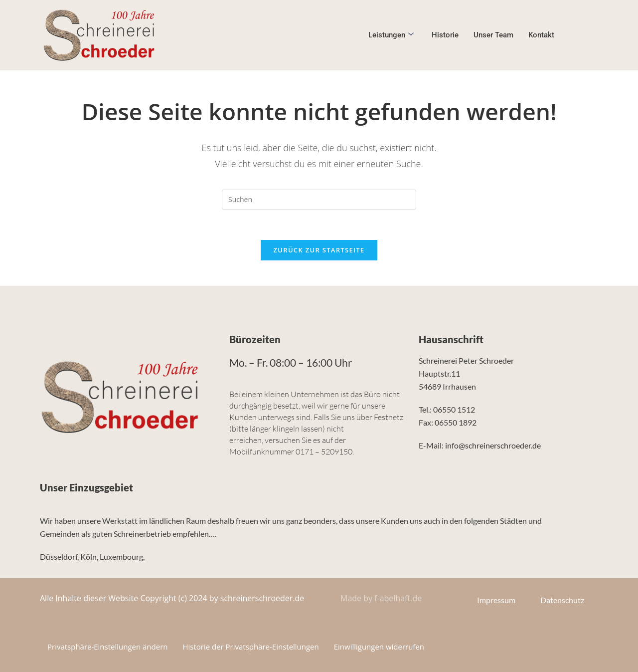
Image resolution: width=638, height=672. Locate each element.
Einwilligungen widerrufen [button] (379, 647)
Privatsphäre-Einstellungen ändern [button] (107, 647)
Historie (445, 34)
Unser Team (493, 34)
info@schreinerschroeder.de (493, 445)
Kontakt (541, 34)
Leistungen (391, 35)
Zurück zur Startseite (319, 249)
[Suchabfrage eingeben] (319, 200)
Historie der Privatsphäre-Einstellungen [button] (251, 647)
